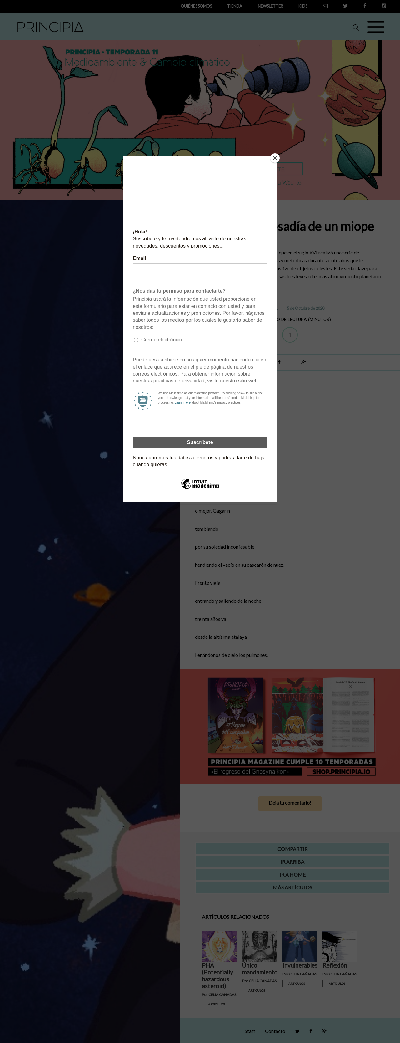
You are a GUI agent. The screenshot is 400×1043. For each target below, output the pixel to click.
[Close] (275, 158)
